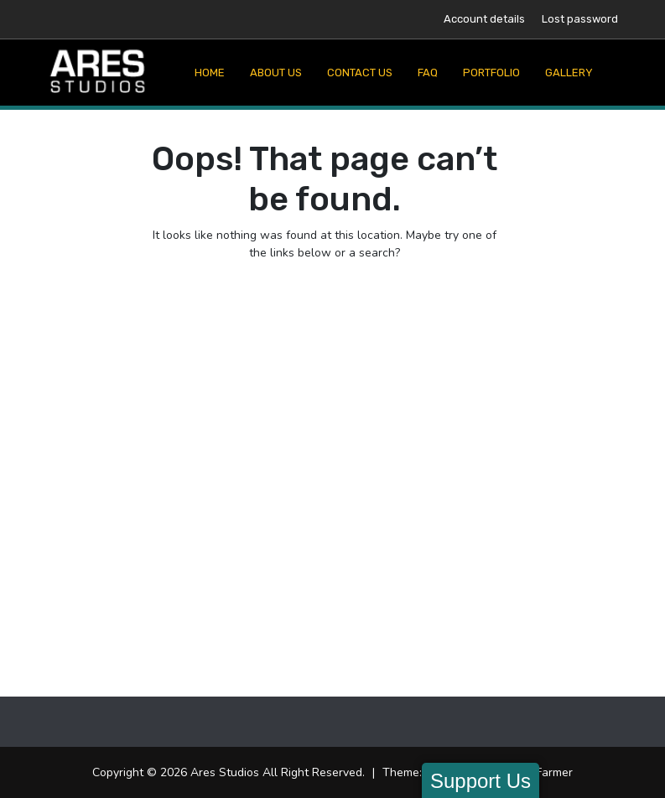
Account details (484, 19)
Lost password (580, 19)
